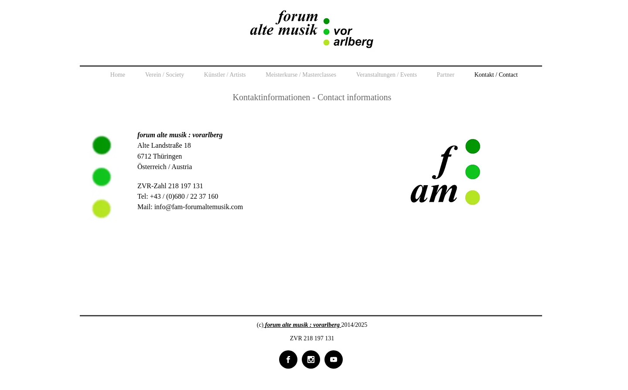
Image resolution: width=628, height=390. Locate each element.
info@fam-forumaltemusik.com (198, 206)
